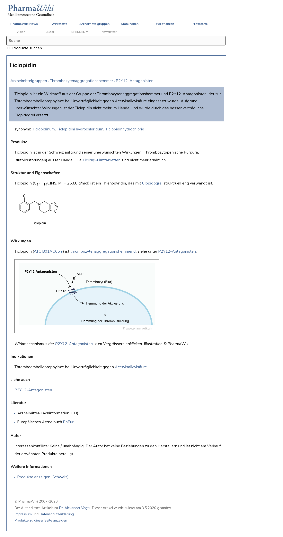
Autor (50, 32)
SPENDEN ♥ (79, 32)
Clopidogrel (152, 183)
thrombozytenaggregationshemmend (103, 251)
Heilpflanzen (165, 24)
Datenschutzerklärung (57, 514)
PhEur (68, 422)
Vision (21, 32)
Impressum (23, 514)
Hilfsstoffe (200, 24)
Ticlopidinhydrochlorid (124, 129)
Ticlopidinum (43, 129)
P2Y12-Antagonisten (134, 80)
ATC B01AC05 (47, 251)
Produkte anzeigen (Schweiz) (42, 477)
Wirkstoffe (59, 24)
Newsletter (109, 32)
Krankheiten (129, 24)
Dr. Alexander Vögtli (74, 507)
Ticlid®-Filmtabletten (101, 160)
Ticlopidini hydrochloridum (80, 129)
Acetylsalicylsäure (131, 367)
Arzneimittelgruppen (94, 24)
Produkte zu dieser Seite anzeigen (40, 520)
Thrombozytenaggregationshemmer (81, 80)
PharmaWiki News (24, 24)
